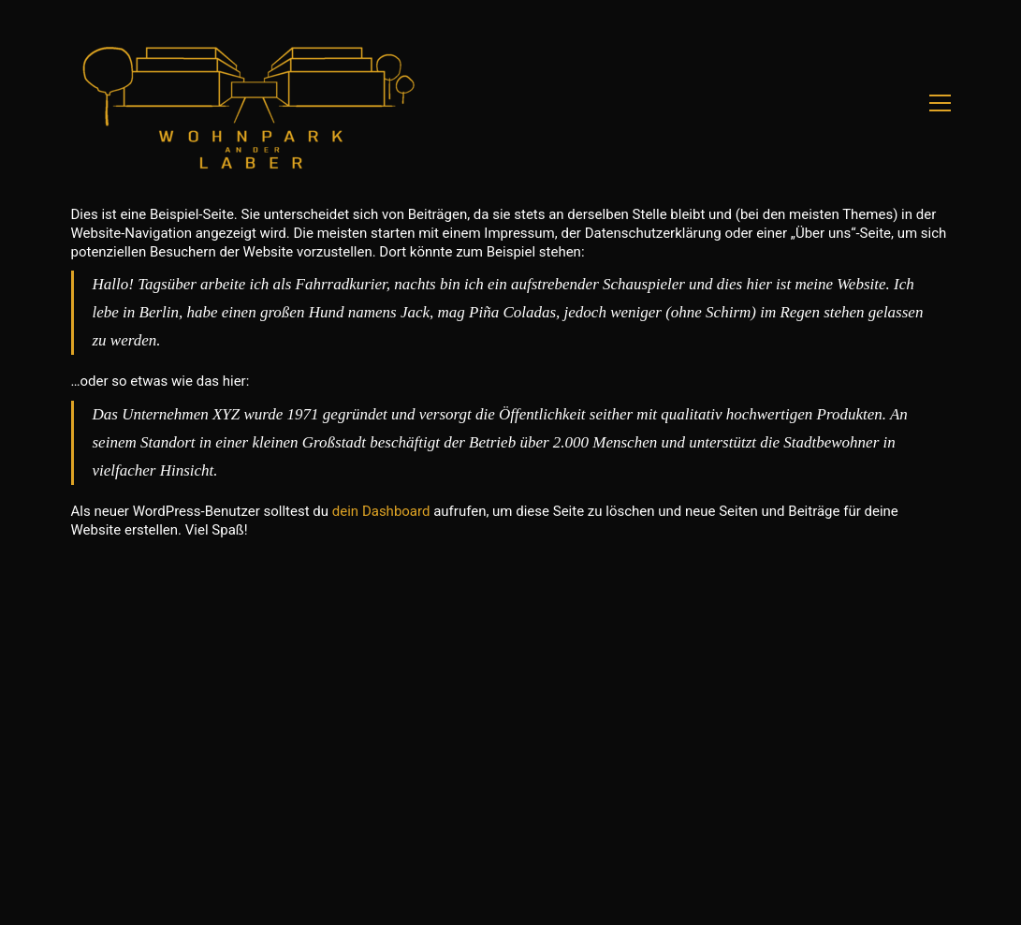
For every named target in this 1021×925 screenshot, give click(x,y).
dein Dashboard (381, 511)
